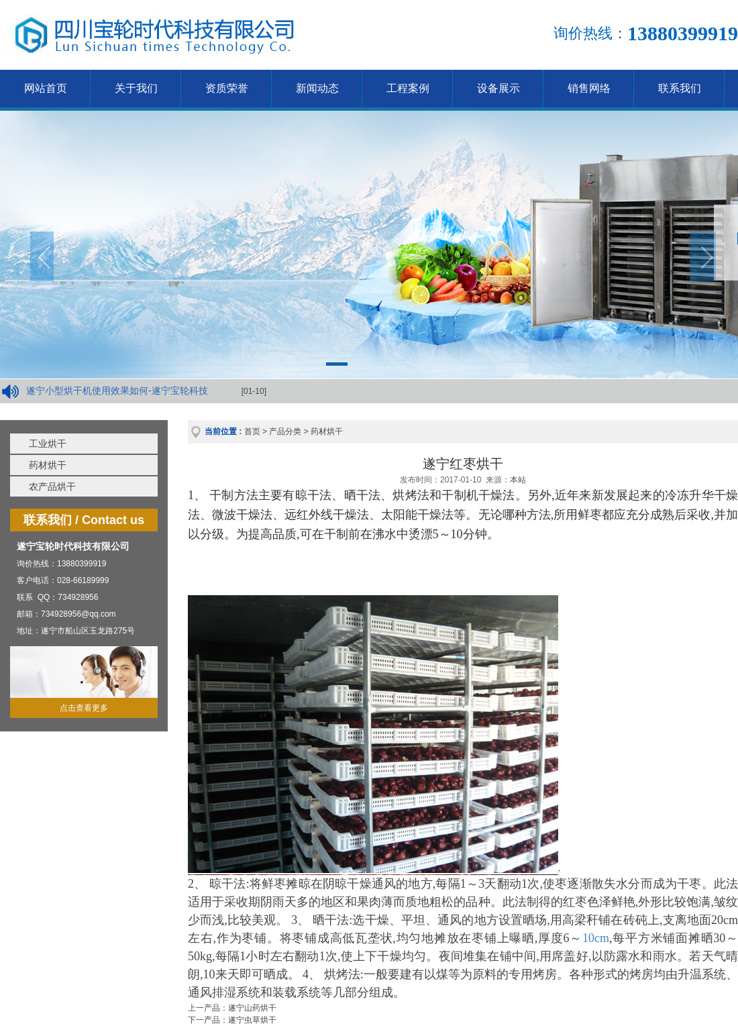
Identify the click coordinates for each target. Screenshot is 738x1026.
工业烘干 (47, 443)
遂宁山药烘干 (252, 1008)
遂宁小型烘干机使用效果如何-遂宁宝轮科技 (117, 390)
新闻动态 (317, 88)
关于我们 (136, 88)
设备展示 (498, 88)
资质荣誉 (226, 88)
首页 (252, 431)
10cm (595, 938)
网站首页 (45, 88)
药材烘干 (47, 465)
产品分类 (285, 431)
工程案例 (407, 88)
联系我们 (679, 88)
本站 (518, 479)
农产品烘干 (52, 486)
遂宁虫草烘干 (252, 1020)
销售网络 (589, 88)
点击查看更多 (84, 708)
